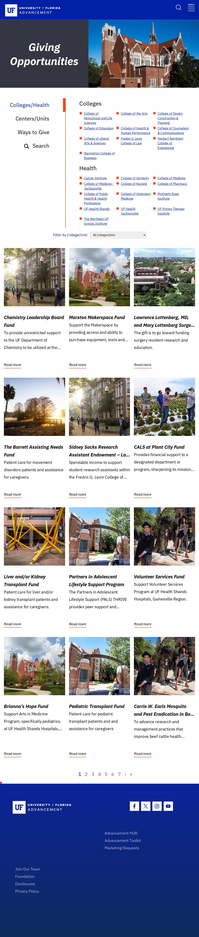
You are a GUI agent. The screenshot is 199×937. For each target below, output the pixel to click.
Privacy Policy (27, 891)
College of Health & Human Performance (135, 130)
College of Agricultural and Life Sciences (98, 118)
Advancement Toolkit (123, 840)
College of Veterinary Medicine (136, 196)
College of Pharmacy (172, 184)
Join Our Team (27, 869)
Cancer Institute (95, 178)
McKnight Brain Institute (168, 196)
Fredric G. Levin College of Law (131, 141)
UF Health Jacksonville (130, 211)
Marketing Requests (122, 847)
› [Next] (125, 774)
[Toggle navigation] (191, 7)
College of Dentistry (135, 178)
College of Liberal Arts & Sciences (96, 141)
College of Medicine (171, 178)
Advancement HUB (121, 833)
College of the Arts (134, 113)
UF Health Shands (97, 209)
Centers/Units (32, 118)
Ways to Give (33, 132)
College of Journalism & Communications (173, 130)
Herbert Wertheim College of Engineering (170, 143)
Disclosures (25, 883)
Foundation (25, 876)
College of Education (98, 128)
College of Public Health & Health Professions (96, 198)
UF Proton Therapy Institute (171, 211)
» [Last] (131, 774)
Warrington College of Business (99, 155)
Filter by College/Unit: (70, 235)
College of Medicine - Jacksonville (99, 186)
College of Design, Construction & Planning (170, 118)
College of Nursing (134, 184)
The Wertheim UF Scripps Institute (96, 221)
